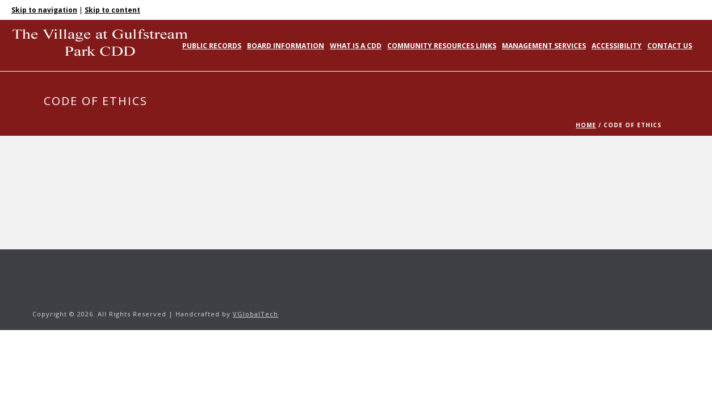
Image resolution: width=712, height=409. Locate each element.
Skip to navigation (44, 10)
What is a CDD (356, 46)
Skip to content (112, 10)
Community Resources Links (441, 46)
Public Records (211, 46)
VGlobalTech (255, 314)
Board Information (285, 46)
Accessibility (617, 46)
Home (586, 125)
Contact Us (669, 46)
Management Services (544, 46)
